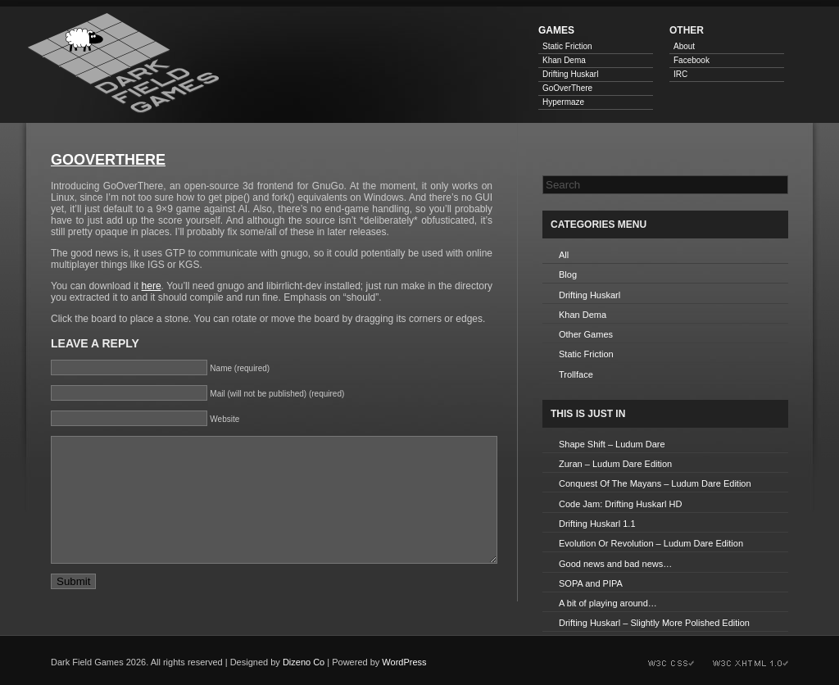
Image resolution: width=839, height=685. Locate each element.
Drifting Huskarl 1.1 (597, 523)
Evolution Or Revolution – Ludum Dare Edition (651, 543)
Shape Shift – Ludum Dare (612, 444)
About (684, 46)
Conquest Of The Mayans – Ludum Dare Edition (655, 483)
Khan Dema (564, 60)
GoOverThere (567, 88)
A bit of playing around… (608, 603)
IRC (680, 74)
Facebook (691, 60)
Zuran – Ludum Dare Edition (615, 464)
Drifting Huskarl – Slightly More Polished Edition (654, 623)
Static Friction (567, 46)
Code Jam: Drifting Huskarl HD (620, 504)
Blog (568, 274)
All (564, 255)
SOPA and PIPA (591, 583)
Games (556, 30)
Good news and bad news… (615, 564)
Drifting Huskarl (570, 74)
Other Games (586, 334)
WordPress (404, 662)
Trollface (576, 374)
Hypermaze (563, 102)
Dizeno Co (303, 662)
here (151, 286)
